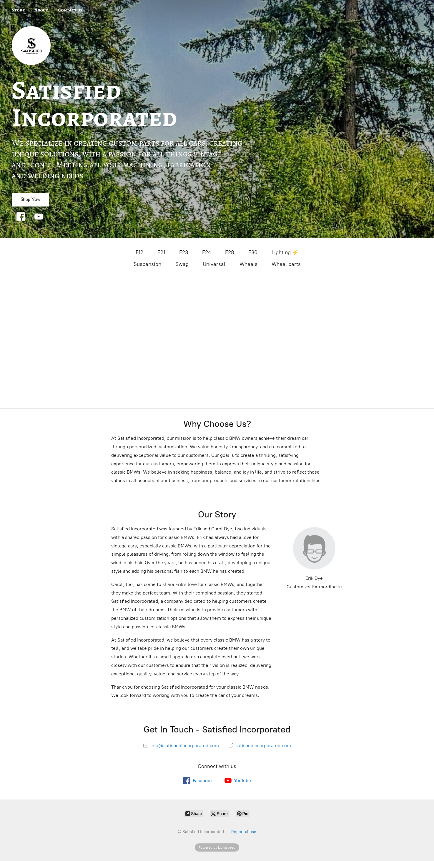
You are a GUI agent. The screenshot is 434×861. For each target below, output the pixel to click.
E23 (183, 252)
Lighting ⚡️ (285, 252)
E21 (161, 252)
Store (18, 10)
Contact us (70, 10)
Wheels (248, 264)
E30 (252, 252)
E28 (229, 252)
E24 (206, 252)
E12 (139, 252)
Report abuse (243, 831)
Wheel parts (286, 264)
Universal (214, 264)
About (41, 10)
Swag (182, 264)
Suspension (147, 264)
